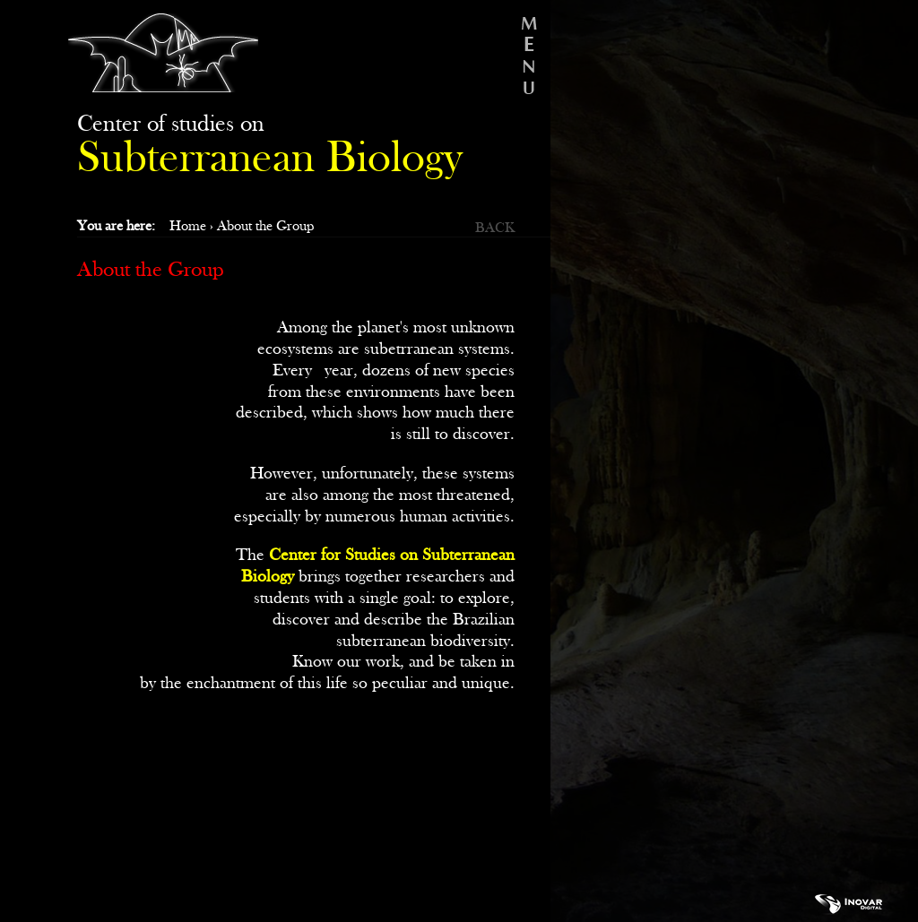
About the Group (265, 226)
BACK (495, 228)
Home (187, 226)
